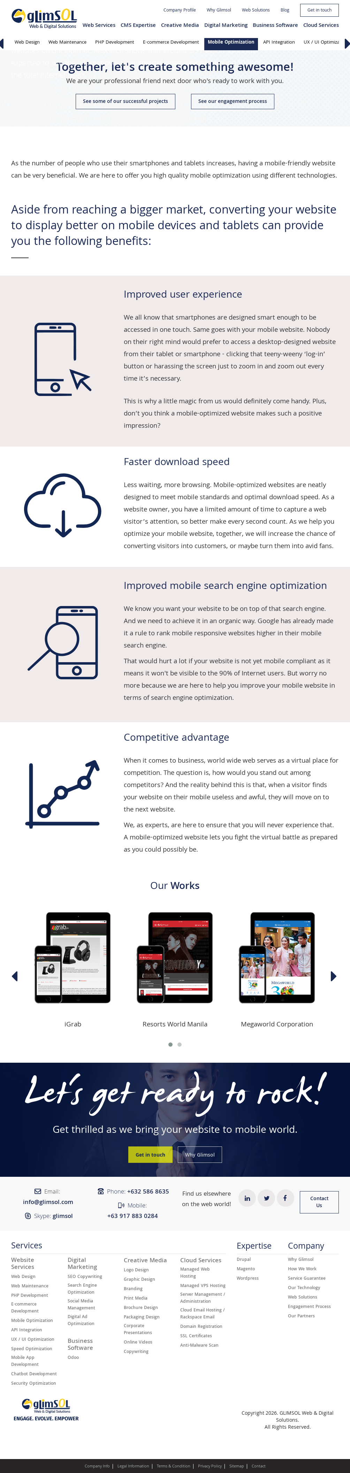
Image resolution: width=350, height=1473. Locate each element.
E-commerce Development (171, 42)
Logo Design (136, 1270)
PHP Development (114, 42)
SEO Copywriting (85, 1277)
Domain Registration (201, 1327)
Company (306, 1248)
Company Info (97, 1467)
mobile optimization (220, 176)
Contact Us (319, 1202)
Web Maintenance (67, 42)
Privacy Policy (210, 1467)
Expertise (254, 1248)
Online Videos (138, 1342)
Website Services (22, 1264)
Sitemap (236, 1467)
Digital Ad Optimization (81, 1321)
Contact (259, 1467)
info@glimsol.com (48, 1203)
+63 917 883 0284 (132, 1217)
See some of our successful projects (125, 102)
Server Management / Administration (202, 1299)
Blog (285, 10)
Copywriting (136, 1352)
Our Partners (301, 1316)
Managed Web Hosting (195, 1273)
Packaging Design (142, 1317)
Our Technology (304, 1288)
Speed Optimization (31, 1349)
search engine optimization (191, 698)
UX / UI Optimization (32, 1340)
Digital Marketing (226, 25)
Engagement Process (309, 1307)
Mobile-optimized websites (254, 485)
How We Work (302, 1269)
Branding (133, 1289)
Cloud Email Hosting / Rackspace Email (202, 1314)
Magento (246, 1269)
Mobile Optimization (231, 42)
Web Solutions (256, 10)
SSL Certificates (196, 1336)
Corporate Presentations (138, 1330)
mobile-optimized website (215, 414)
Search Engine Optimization (82, 1289)
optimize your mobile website (168, 534)
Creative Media (180, 25)
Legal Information (133, 1467)
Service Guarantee (307, 1279)
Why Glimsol (219, 10)
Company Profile (179, 10)
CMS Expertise (138, 25)
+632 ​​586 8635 (148, 1192)
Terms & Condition (173, 1467)
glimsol (63, 1217)
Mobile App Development (25, 1362)
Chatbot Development (34, 1374)
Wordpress (248, 1279)
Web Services (99, 25)
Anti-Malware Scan (199, 1346)
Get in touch (319, 10)
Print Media (135, 1298)
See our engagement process (232, 102)
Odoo (73, 1358)
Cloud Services (321, 25)
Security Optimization (33, 1384)
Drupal (244, 1260)
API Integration (279, 42)
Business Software (275, 25)
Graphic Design (139, 1280)
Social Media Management (81, 1305)
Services (26, 1247)
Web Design (27, 42)
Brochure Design (141, 1308)
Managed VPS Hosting (203, 1286)
